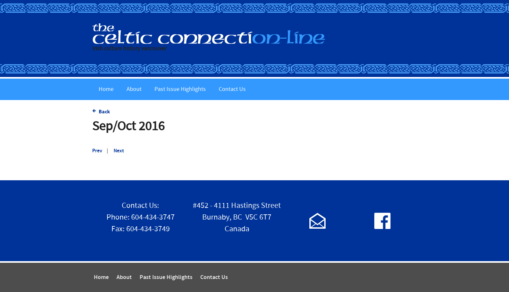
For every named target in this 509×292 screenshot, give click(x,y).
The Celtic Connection (254, 33)
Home (106, 89)
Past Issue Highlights (180, 89)
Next (119, 150)
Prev (97, 150)
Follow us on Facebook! (382, 220)
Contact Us (232, 89)
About (134, 89)
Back (104, 111)
